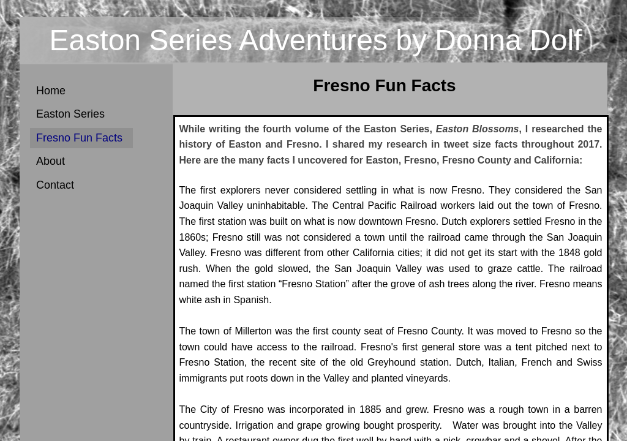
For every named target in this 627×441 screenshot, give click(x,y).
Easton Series (70, 114)
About (50, 161)
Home (51, 91)
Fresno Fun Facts (79, 138)
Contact (55, 185)
